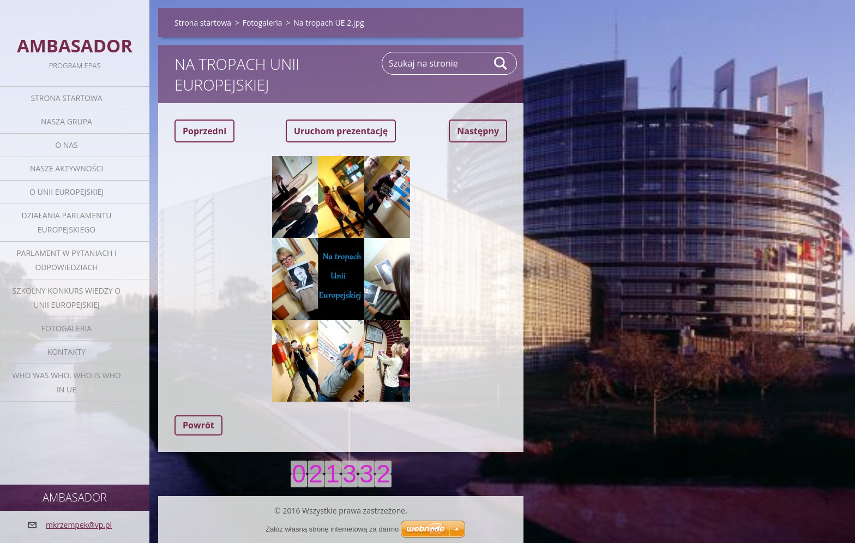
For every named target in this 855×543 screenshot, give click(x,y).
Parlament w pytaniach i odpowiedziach (66, 260)
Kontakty (66, 352)
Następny (478, 131)
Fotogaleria (66, 328)
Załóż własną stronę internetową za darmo (332, 529)
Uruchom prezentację (341, 131)
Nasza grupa (66, 121)
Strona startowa (66, 98)
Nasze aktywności (66, 168)
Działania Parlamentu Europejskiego (67, 222)
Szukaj (501, 63)
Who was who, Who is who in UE (66, 382)
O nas (66, 145)
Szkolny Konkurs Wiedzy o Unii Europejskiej (67, 297)
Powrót (198, 425)
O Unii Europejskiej (66, 192)
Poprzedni (204, 131)
